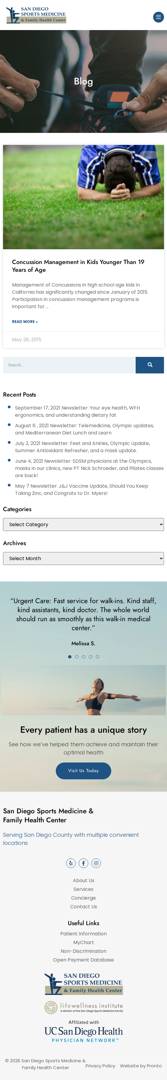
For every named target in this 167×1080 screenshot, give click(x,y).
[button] (69, 656)
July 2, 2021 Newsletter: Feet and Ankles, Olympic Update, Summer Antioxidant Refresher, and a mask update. (82, 447)
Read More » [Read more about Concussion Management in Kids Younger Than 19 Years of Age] (25, 321)
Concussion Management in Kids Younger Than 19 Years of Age (78, 266)
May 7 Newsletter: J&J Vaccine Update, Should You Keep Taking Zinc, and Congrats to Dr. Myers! (81, 490)
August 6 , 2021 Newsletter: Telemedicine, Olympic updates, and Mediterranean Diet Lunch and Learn (84, 429)
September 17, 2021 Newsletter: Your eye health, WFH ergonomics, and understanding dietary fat (77, 411)
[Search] (150, 365)
